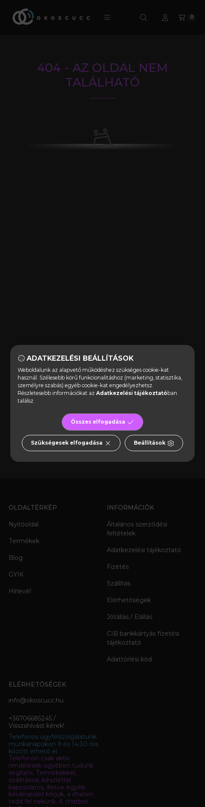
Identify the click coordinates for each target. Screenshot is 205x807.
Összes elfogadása (102, 422)
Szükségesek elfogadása (71, 443)
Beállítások (154, 443)
